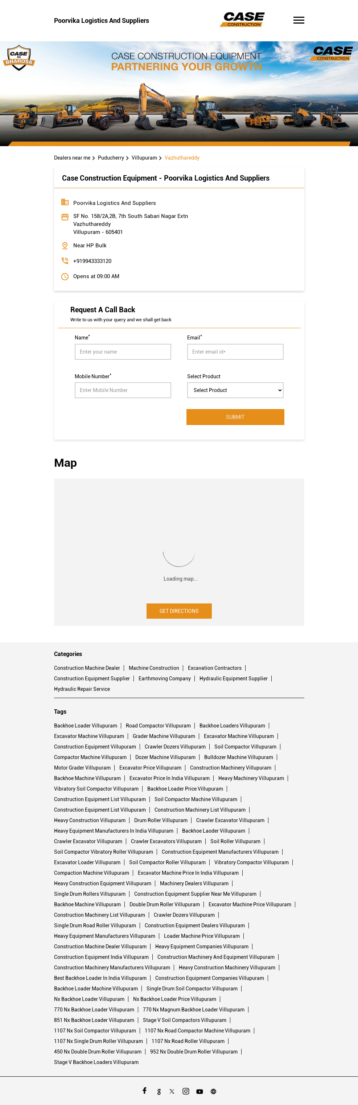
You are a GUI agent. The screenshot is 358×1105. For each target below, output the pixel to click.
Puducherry (111, 158)
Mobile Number (93, 375)
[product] (235, 390)
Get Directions (179, 611)
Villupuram (144, 158)
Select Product (204, 376)
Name (82, 337)
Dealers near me (72, 158)
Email (194, 337)
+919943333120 (92, 261)
